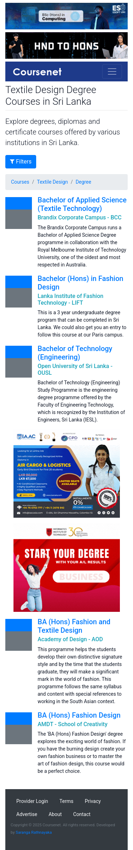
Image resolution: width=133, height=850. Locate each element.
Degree (83, 182)
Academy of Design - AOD (70, 639)
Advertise (26, 814)
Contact (81, 814)
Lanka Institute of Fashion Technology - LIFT (70, 299)
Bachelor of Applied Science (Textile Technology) (82, 204)
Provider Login (32, 801)
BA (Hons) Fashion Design (79, 715)
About (55, 814)
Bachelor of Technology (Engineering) (75, 352)
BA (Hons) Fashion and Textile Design (74, 626)
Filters (21, 161)
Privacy (93, 801)
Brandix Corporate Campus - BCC (80, 217)
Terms (66, 801)
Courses (20, 182)
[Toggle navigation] (112, 71)
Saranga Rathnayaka (34, 832)
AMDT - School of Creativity (72, 724)
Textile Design (52, 182)
